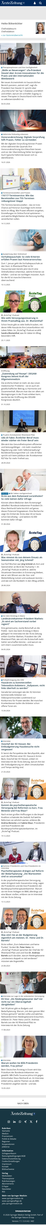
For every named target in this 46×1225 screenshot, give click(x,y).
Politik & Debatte (9, 1139)
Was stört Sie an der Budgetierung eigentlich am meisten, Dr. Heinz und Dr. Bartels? (22, 938)
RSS (3, 1192)
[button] (44, 3)
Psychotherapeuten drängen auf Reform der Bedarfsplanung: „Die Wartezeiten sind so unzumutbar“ (22, 874)
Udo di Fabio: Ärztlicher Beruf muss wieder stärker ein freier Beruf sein (20, 439)
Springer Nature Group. (24, 1218)
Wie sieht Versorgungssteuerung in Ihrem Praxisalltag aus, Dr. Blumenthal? (22, 319)
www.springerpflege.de (12, 1201)
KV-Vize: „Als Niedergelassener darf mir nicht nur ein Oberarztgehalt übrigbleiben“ (22, 1002)
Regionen (6, 1142)
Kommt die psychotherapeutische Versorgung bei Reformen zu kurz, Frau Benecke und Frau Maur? (22, 808)
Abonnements (8, 1184)
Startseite (6, 1131)
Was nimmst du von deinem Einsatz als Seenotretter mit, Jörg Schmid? (21, 559)
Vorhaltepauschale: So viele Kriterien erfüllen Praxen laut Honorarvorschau (21, 258)
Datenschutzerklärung (11, 1159)
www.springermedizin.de (12, 1199)
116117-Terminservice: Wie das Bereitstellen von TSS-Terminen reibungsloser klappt (17, 198)
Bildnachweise (8, 1169)
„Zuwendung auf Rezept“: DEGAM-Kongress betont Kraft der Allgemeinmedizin (19, 376)
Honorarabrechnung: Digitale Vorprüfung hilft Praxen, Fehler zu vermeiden (23, 138)
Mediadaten (7, 1176)
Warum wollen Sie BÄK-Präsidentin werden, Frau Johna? (19, 1065)
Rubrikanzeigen (8, 1181)
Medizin (5, 1134)
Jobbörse (5, 1147)
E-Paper (5, 1187)
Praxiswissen (7, 1136)
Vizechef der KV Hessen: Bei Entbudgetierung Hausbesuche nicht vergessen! (20, 747)
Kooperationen (8, 1144)
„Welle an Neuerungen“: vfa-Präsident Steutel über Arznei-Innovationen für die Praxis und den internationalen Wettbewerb (22, 74)
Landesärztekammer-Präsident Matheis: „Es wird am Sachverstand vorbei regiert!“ (22, 621)
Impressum (7, 1164)
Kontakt (5, 1167)
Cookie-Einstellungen (11, 1162)
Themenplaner (8, 1179)
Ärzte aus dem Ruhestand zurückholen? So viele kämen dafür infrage (22, 498)
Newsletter (6, 1189)
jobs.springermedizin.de (12, 1204)
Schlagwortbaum (9, 1154)
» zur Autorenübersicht (12, 35)
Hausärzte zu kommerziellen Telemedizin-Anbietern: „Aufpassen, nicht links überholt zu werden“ (23, 686)
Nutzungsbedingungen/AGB (13, 1156)
